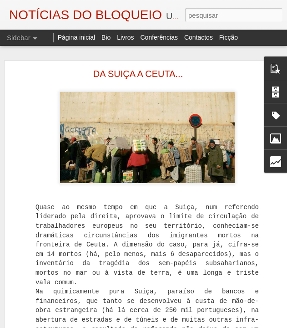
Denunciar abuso (246, 323)
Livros (125, 37)
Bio (106, 37)
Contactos (198, 37)
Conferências (159, 37)
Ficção (228, 37)
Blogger (216, 323)
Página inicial (77, 37)
